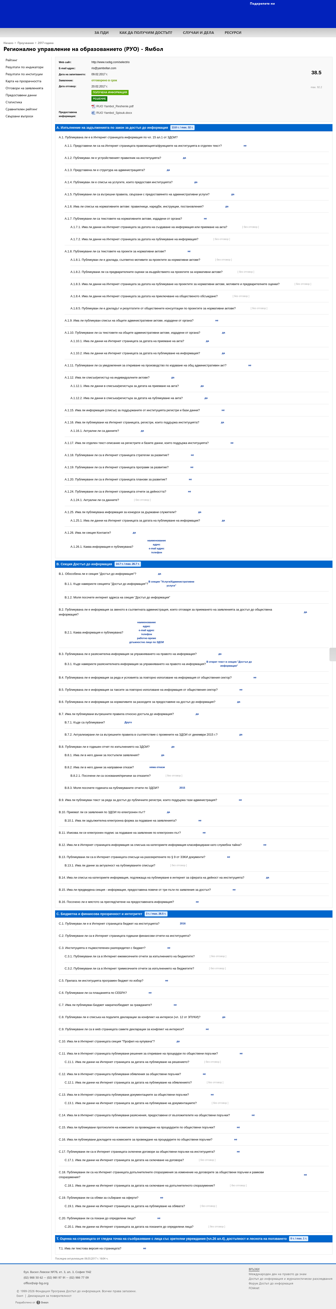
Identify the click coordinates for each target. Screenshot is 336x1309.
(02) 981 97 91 (56, 1277)
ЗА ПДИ (101, 32)
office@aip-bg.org (36, 1283)
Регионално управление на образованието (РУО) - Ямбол (83, 48)
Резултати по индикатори (24, 67)
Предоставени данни (21, 95)
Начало (8, 43)
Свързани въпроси (19, 116)
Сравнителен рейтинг (21, 109)
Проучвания (26, 43)
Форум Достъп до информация (271, 1283)
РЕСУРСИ (233, 32)
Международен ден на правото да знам (277, 1274)
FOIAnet (254, 1288)
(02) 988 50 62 (33, 1277)
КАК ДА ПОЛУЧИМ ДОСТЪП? (145, 32)
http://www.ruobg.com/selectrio (110, 62)
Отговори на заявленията (24, 88)
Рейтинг (11, 60)
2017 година (45, 43)
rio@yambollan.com (103, 68)
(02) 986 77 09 (79, 1277)
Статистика (14, 102)
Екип (20, 1296)
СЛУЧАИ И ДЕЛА (198, 32)
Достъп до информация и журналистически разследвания (290, 1278)
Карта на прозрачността (23, 81)
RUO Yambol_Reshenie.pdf (114, 106)
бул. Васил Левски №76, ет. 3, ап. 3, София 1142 (57, 1272)
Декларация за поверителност (49, 1296)
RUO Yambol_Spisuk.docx (114, 112)
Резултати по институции (24, 74)
